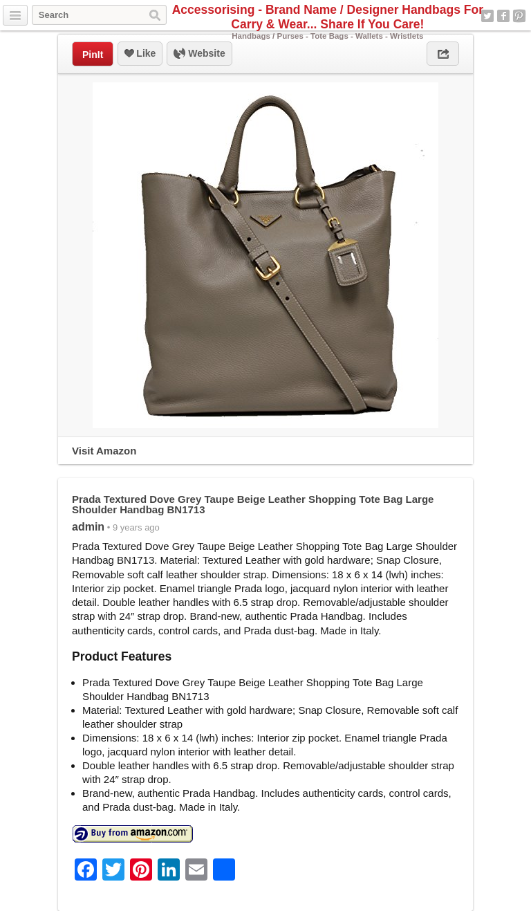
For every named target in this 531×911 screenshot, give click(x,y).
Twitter (487, 16)
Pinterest (519, 16)
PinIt (92, 54)
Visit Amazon (104, 451)
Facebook (503, 16)
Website (199, 54)
